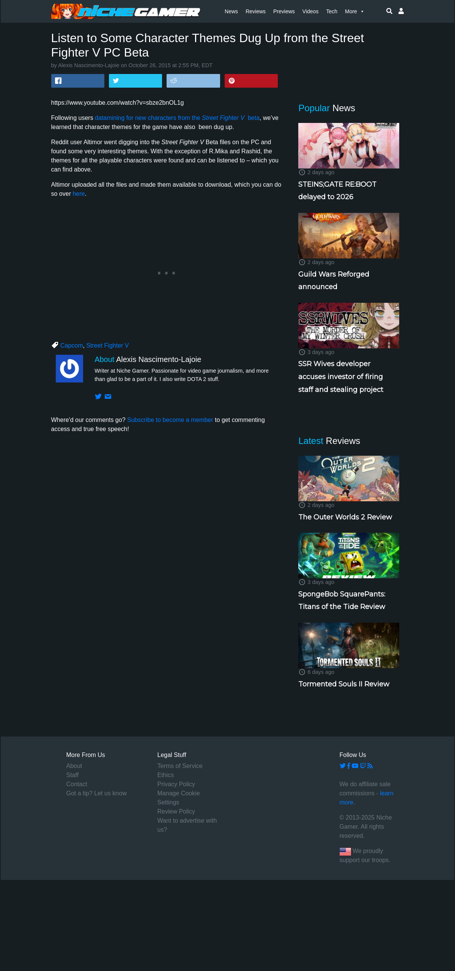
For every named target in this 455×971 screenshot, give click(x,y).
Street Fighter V (107, 345)
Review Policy (176, 811)
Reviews (256, 11)
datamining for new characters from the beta (177, 118)
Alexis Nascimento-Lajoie (89, 65)
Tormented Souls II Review (343, 684)
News (231, 11)
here (78, 193)
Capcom (71, 345)
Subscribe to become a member (170, 420)
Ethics (165, 775)
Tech (331, 11)
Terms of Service (180, 766)
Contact (76, 784)
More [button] (355, 11)
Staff (72, 775)
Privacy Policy (176, 784)
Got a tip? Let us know (96, 793)
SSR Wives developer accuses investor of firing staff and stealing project (340, 376)
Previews (284, 11)
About (74, 766)
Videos (310, 11)
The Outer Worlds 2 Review (345, 517)
